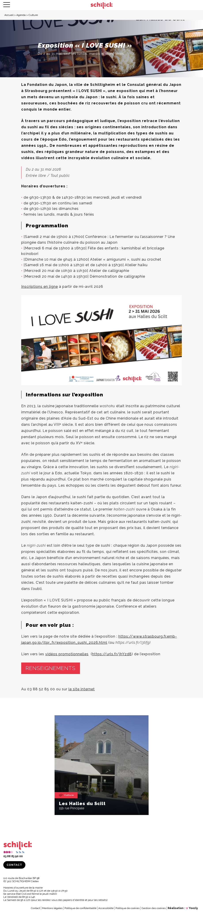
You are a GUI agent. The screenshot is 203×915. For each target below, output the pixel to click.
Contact (14, 864)
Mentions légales (52, 908)
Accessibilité (106, 908)
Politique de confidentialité (80, 908)
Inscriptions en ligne (39, 286)
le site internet (81, 689)
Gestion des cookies (154, 908)
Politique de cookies (128, 908)
